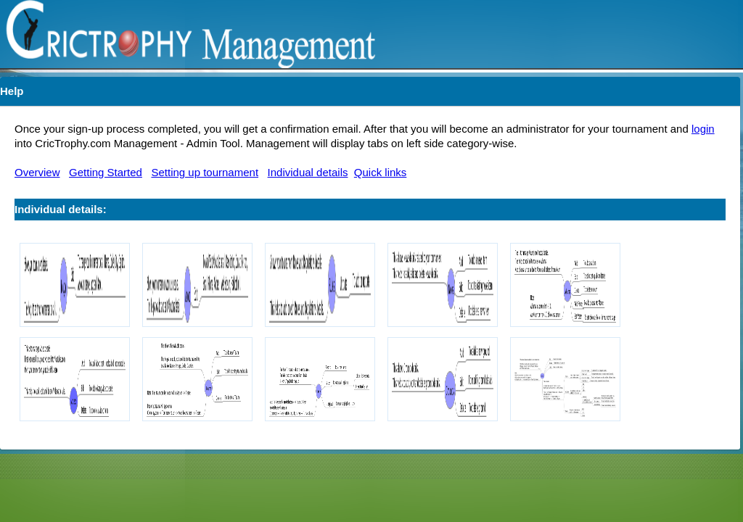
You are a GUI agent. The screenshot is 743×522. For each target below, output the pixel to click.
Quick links (380, 172)
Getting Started (105, 172)
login (703, 129)
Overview (37, 172)
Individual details (308, 172)
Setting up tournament (204, 172)
